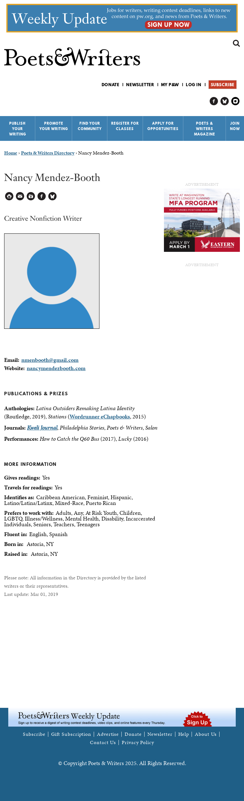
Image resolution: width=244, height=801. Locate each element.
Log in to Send (20, 196)
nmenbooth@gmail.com (49, 360)
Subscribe (222, 84)
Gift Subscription (71, 734)
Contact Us (103, 742)
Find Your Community (90, 126)
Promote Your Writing (53, 126)
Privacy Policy (138, 742)
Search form (236, 43)
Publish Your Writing (17, 129)
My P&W (170, 84)
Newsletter (140, 84)
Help (183, 734)
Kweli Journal (42, 428)
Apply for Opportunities (163, 126)
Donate (110, 84)
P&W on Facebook (214, 101)
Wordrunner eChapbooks (100, 416)
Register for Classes (125, 126)
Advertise (108, 734)
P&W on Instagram (235, 101)
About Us (206, 734)
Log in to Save (31, 196)
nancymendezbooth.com (56, 368)
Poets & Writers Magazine (204, 129)
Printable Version (9, 196)
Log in (193, 84)
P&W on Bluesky (224, 101)
